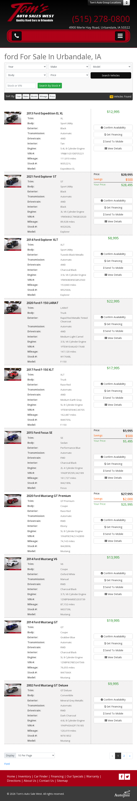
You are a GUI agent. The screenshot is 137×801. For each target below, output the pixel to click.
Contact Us (46, 781)
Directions (14, 781)
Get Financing (113, 134)
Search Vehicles (111, 75)
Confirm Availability (113, 127)
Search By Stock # (49, 85)
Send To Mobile (113, 141)
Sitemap (62, 781)
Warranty (92, 776)
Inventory (24, 776)
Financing (57, 776)
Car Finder (41, 776)
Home (11, 776)
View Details (113, 148)
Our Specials (75, 776)
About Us (30, 781)
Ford (7, 763)
